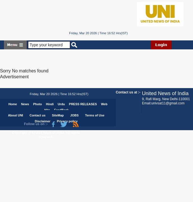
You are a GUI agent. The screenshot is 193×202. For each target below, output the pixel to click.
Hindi (50, 104)
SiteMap (58, 115)
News (25, 104)
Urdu (61, 104)
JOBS (74, 115)
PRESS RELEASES (83, 104)
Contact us (37, 115)
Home (12, 104)
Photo (37, 104)
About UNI (15, 115)
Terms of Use (94, 115)
